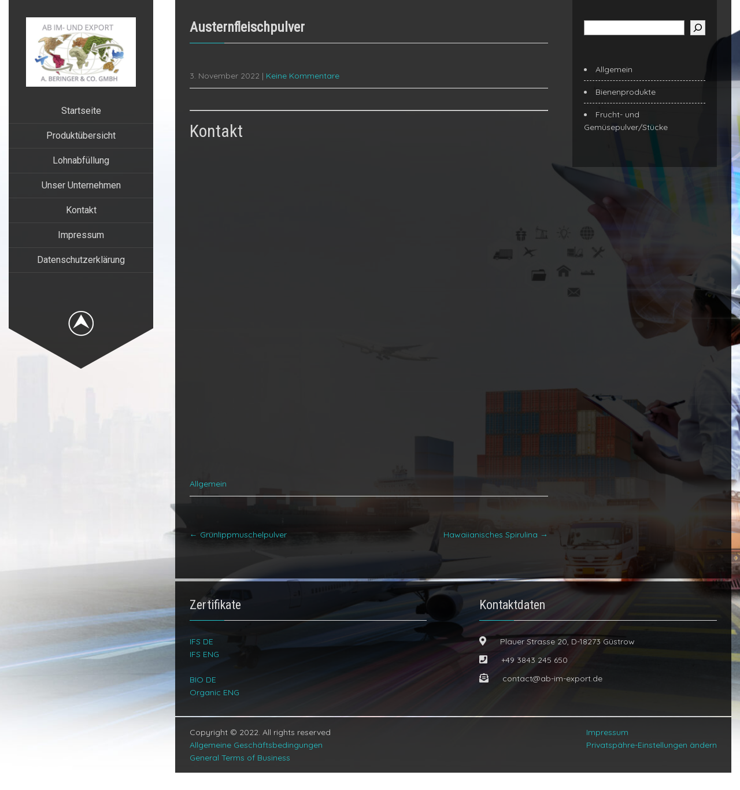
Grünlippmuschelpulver (238, 552)
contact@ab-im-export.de (552, 696)
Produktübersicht (81, 135)
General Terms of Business (240, 775)
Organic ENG (214, 709)
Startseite (81, 110)
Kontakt (81, 210)
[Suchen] (697, 27)
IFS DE (201, 659)
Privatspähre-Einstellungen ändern (651, 762)
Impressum (81, 234)
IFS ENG (204, 671)
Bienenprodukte (625, 92)
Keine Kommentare (302, 76)
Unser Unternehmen (81, 185)
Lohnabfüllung (81, 160)
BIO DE (203, 697)
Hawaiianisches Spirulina (495, 552)
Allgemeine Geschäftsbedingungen (256, 762)
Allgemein (208, 501)
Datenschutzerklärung (81, 259)
